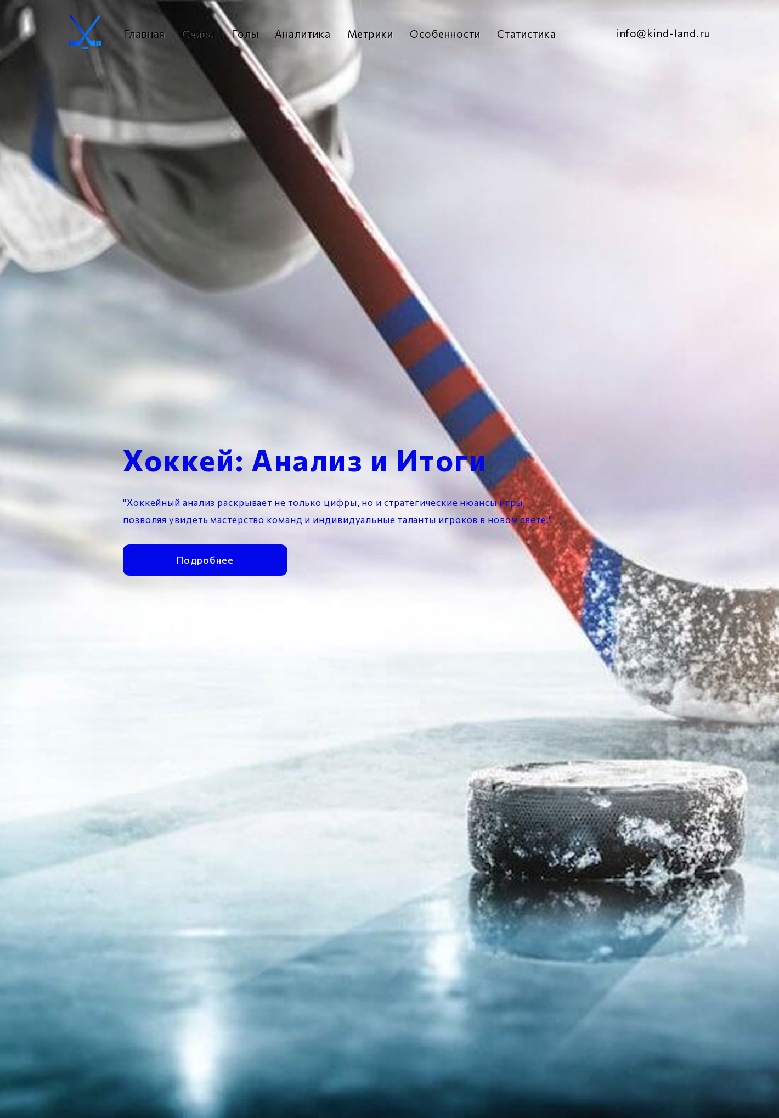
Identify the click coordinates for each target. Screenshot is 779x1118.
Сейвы (198, 33)
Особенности (445, 33)
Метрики (370, 33)
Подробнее (205, 550)
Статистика (526, 33)
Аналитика (302, 33)
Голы (245, 33)
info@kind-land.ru (663, 33)
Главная (144, 33)
